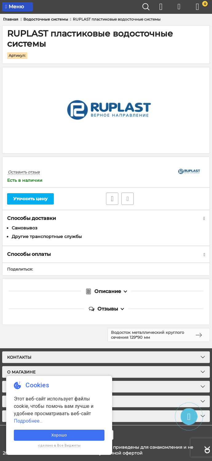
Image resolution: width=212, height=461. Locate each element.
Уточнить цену (30, 198)
